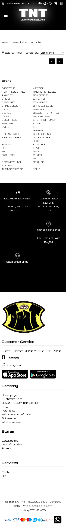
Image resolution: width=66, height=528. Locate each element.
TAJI (36, 165)
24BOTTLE (8, 88)
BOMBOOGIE (40, 95)
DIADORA (38, 109)
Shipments (9, 418)
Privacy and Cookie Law (37, 506)
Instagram (14, 365)
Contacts (8, 472)
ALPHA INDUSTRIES (14, 92)
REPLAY (38, 158)
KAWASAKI (39, 144)
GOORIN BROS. (10, 134)
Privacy (7, 448)
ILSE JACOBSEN (11, 137)
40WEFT (38, 88)
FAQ (5, 406)
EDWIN (37, 123)
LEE (4, 148)
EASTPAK (7, 123)
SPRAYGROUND (11, 162)
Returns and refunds (16, 414)
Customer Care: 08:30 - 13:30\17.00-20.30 (20, 401)
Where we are (11, 422)
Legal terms (10, 440)
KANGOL (7, 144)
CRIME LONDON (11, 106)
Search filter (12, 52)
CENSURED (8, 102)
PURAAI (37, 155)
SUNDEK (7, 165)
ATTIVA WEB (37, 510)
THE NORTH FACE (12, 169)
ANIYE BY (7, 95)
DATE (5, 109)
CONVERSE (40, 102)
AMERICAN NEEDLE (44, 92)
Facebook (13, 358)
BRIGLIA (6, 99)
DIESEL (6, 116)
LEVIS (36, 148)
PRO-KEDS (8, 155)
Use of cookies (12, 444)
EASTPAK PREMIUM (44, 120)
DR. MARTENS (41, 116)
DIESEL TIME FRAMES (46, 113)
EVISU (5, 127)
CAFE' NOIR (39, 99)
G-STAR (38, 130)
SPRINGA (38, 162)
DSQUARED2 (9, 120)
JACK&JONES (41, 137)
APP (4, 476)
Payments (8, 410)
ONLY (36, 151)
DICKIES (6, 113)
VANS (36, 169)
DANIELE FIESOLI (43, 106)
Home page (9, 395)
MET (4, 151)
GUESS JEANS (42, 134)
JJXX (36, 141)
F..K (35, 127)
